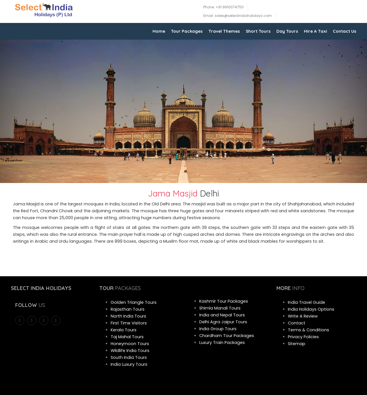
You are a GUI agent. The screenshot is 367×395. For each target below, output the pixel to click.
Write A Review (303, 316)
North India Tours (128, 316)
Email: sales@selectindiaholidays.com (237, 15)
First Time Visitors (129, 323)
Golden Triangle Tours (134, 302)
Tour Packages (187, 31)
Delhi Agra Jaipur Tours (223, 322)
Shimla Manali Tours (220, 308)
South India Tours (129, 357)
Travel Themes (224, 31)
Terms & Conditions (308, 330)
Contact (296, 323)
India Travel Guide (306, 302)
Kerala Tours (123, 330)
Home (159, 31)
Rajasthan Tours (128, 309)
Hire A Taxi (315, 31)
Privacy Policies (303, 337)
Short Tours (258, 31)
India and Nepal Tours (222, 315)
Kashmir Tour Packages (223, 301)
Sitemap (296, 344)
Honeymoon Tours (130, 344)
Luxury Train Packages (222, 342)
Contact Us (344, 31)
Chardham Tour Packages (226, 335)
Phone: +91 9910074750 (223, 7)
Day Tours (287, 31)
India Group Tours (218, 329)
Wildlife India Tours (130, 350)
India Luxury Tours (129, 364)
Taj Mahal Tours (127, 337)
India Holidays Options (311, 309)
